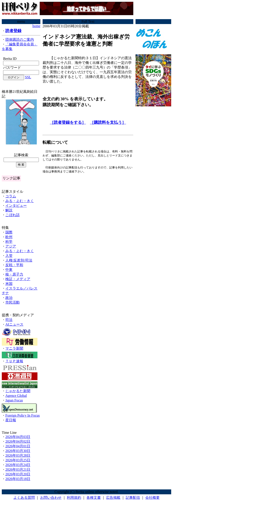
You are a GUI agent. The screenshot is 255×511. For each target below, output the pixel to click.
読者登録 (13, 30)
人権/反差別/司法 (18, 260)
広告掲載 (113, 497)
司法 (8, 320)
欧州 (8, 237)
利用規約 (74, 497)
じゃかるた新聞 (17, 391)
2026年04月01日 (17, 446)
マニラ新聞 (14, 348)
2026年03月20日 (17, 474)
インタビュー (16, 205)
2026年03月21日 (17, 469)
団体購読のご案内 (19, 39)
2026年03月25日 (17, 460)
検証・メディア (17, 279)
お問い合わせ (51, 497)
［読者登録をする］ (68, 122)
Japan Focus (14, 400)
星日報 (10, 420)
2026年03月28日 (17, 455)
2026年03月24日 (17, 465)
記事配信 (133, 497)
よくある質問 (24, 497)
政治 (8, 298)
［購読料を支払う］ (108, 122)
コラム (10, 196)
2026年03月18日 (17, 479)
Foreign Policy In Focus (22, 415)
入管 (8, 256)
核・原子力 (14, 274)
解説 (8, 210)
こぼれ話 (12, 215)
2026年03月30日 (17, 451)
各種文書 (93, 497)
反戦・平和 (14, 265)
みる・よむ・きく (19, 201)
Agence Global (16, 395)
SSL (28, 77)
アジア (10, 246)
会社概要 (152, 497)
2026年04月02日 (17, 441)
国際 (8, 232)
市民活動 (12, 302)
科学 (8, 241)
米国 (8, 284)
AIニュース (14, 324)
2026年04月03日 (17, 437)
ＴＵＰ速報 (14, 361)
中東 (8, 270)
